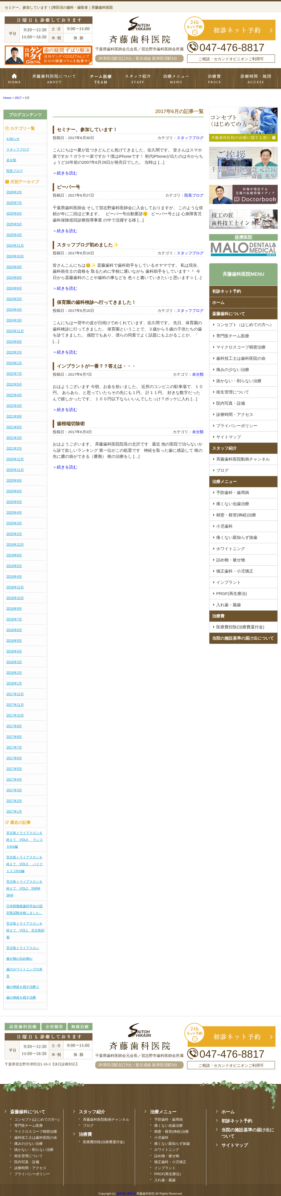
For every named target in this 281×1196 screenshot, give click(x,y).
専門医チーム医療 (101, 79)
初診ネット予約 (226, 291)
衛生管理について (232, 392)
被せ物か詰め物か (19, 959)
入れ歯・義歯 (228, 604)
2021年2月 (14, 448)
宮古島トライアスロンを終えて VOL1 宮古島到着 (25, 930)
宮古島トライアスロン (22, 948)
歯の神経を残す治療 (21, 997)
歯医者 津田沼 (126, 1193)
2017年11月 (15, 705)
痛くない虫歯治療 (232, 503)
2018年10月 (15, 598)
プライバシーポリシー (236, 425)
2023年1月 (14, 363)
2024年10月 (15, 256)
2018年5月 (14, 641)
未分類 (11, 160)
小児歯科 (224, 526)
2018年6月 (14, 630)
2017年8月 (14, 737)
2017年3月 (14, 790)
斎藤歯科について (228, 313)
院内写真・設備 (230, 403)
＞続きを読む (65, 173)
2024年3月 (14, 320)
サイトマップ (228, 437)
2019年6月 (14, 555)
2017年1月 (14, 811)
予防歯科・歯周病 (232, 492)
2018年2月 (14, 673)
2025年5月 (14, 224)
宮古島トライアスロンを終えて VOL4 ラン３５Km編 (24, 840)
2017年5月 (14, 769)
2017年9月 (14, 726)
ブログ (222, 470)
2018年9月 (14, 609)
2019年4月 (14, 577)
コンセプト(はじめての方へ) (37, 1119)
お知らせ (12, 139)
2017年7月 (14, 747)
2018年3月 (14, 662)
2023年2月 (14, 352)
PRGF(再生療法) (231, 593)
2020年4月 (14, 512)
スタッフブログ (17, 149)
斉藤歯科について (54, 79)
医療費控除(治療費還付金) (240, 627)
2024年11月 (15, 246)
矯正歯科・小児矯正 (234, 571)
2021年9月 (14, 416)
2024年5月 (14, 299)
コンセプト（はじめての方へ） (245, 324)
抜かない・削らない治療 (239, 380)
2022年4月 (14, 395)
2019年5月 (14, 566)
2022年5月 (14, 384)
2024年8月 (14, 278)
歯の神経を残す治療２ (22, 987)
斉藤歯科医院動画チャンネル (243, 459)
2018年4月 (14, 651)
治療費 (218, 616)
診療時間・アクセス (234, 414)
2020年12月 (15, 459)
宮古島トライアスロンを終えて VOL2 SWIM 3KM (24, 888)
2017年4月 (14, 779)
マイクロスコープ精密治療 (241, 347)
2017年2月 (14, 801)
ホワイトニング (230, 548)
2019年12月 (15, 545)
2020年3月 (14, 523)
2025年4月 (14, 235)
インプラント (228, 582)
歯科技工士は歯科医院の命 (241, 358)
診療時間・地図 (256, 79)
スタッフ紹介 (138, 79)
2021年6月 (14, 427)
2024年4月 (14, 310)
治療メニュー (176, 79)
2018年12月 (15, 587)
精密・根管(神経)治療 (236, 515)
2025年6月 (14, 213)
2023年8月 (14, 342)
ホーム (14, 79)
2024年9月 (14, 267)
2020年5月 (14, 502)
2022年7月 (14, 374)
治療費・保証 (214, 79)
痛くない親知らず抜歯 (236, 537)
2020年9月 (14, 480)
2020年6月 (14, 491)
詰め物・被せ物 (230, 559)
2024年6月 (14, 288)
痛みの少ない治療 (232, 369)
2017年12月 (15, 694)
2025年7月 (14, 203)
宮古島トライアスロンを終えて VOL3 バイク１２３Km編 (24, 864)
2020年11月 (15, 470)
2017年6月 (14, 758)
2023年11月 (15, 331)
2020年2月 (14, 534)
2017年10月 (15, 715)
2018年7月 (14, 619)
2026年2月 (14, 192)
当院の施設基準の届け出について (243, 638)
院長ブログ (14, 171)
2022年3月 (14, 406)
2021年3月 (14, 438)
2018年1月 (14, 683)
